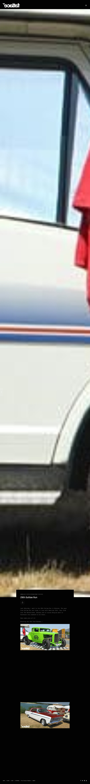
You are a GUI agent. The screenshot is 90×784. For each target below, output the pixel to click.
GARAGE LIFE (23, 594)
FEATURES (17, 780)
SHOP (12, 780)
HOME (4, 780)
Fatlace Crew (34, 594)
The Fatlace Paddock (26, 780)
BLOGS (8, 780)
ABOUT (34, 780)
